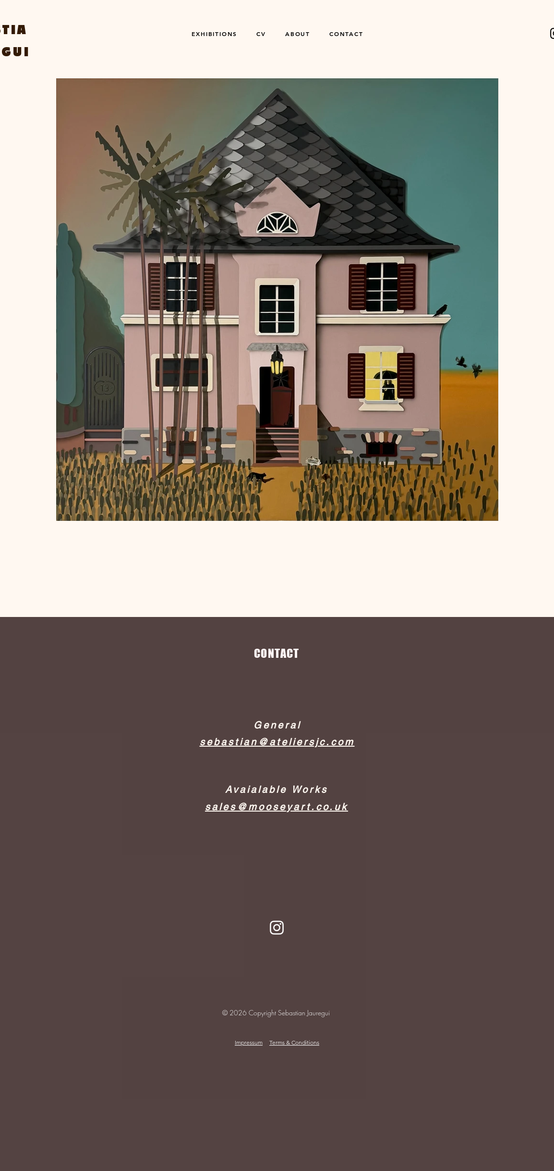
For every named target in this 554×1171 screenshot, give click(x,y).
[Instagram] (276, 927)
